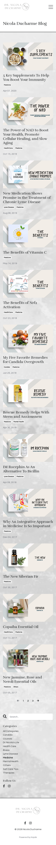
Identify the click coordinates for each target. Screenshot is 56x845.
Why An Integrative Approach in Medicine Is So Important (28, 524)
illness (6, 750)
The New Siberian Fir (20, 576)
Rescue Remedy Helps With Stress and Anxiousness (26, 414)
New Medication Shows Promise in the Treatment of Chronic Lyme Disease (27, 197)
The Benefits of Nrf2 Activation (20, 305)
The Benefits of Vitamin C (25, 252)
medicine (7, 85)
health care (8, 148)
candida (7, 367)
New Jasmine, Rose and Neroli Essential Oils (22, 679)
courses (7, 739)
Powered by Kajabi (28, 837)
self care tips (10, 769)
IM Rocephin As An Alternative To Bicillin (21, 469)
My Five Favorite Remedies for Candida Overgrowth (25, 359)
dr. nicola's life (11, 742)
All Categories (11, 731)
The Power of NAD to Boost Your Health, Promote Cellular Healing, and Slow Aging (26, 136)
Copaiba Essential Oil (20, 627)
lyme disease (9, 207)
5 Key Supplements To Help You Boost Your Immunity (26, 77)
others (15, 687)
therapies (8, 773)
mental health (18, 421)
